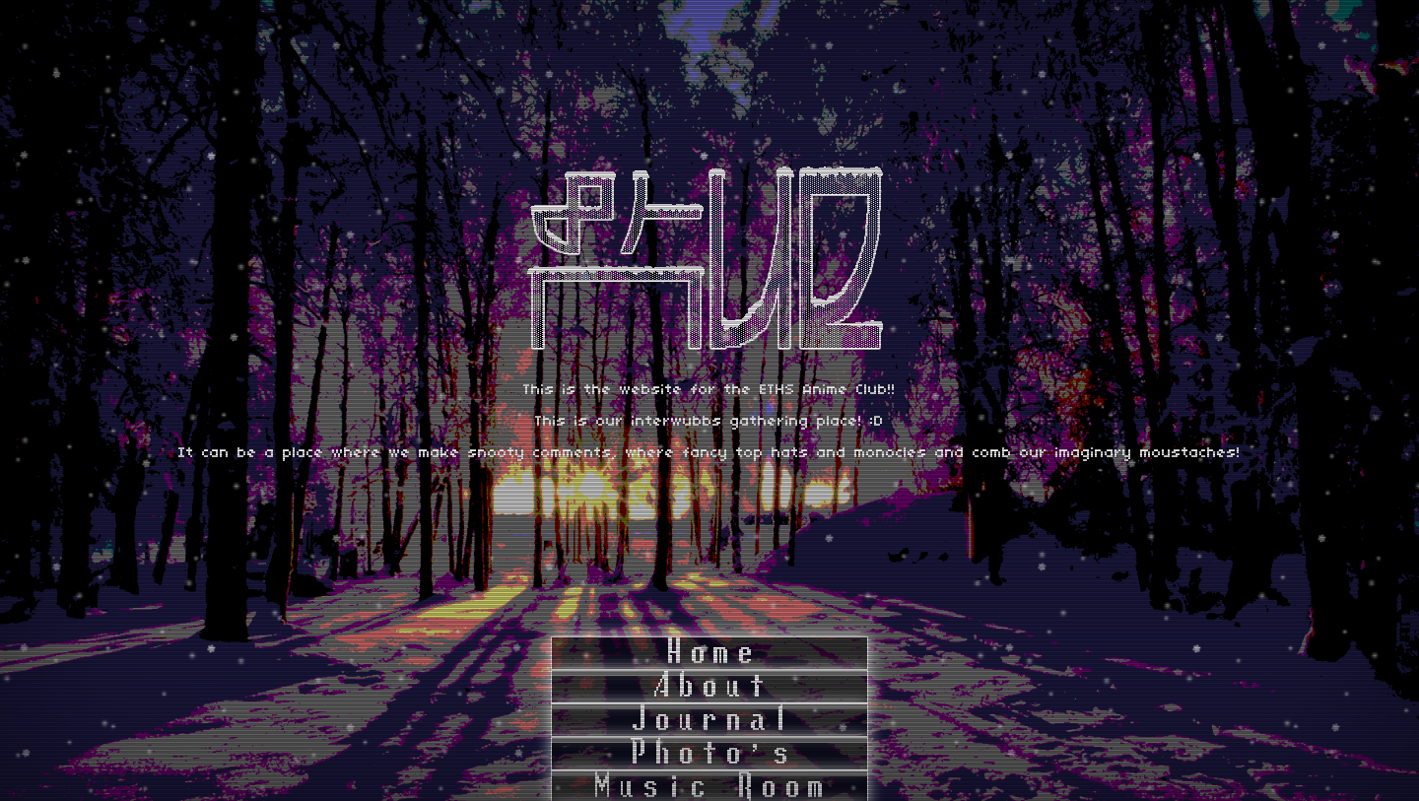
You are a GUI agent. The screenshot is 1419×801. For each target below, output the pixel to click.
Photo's (709, 753)
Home (709, 653)
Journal (709, 720)
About (709, 686)
